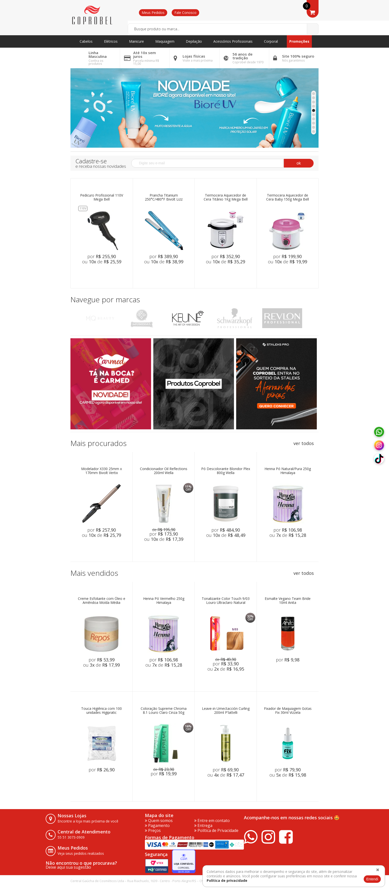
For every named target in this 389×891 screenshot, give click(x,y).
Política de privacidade (227, 880)
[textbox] (223, 28)
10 (313, 131)
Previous (76, 318)
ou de (101, 262)
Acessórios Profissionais (233, 41)
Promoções (299, 41)
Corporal (271, 41)
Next (313, 318)
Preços (153, 830)
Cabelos (86, 41)
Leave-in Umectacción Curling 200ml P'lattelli (226, 711)
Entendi (372, 879)
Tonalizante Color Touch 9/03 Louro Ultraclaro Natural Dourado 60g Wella (226, 601)
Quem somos (159, 820)
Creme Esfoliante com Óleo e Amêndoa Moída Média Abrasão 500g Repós (101, 601)
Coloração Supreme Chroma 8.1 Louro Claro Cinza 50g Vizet (164, 711)
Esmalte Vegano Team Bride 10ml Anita (288, 601)
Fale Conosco (185, 12)
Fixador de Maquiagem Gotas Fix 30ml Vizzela (288, 711)
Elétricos (111, 41)
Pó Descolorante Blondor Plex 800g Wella (225, 471)
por (101, 256)
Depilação (194, 41)
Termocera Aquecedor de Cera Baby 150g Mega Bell (287, 197)
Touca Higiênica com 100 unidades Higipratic (101, 711)
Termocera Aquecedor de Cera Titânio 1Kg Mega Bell (226, 197)
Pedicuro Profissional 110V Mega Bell (101, 197)
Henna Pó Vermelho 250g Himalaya (163, 601)
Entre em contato (212, 820)
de (163, 530)
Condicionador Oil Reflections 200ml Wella (163, 471)
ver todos (303, 443)
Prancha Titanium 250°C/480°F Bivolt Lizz (164, 197)
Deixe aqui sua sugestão (68, 867)
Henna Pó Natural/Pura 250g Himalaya (287, 471)
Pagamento (157, 825)
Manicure (136, 41)
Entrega (203, 825)
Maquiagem (164, 41)
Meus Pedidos (153, 12)
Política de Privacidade (216, 830)
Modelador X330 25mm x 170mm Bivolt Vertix (101, 471)
